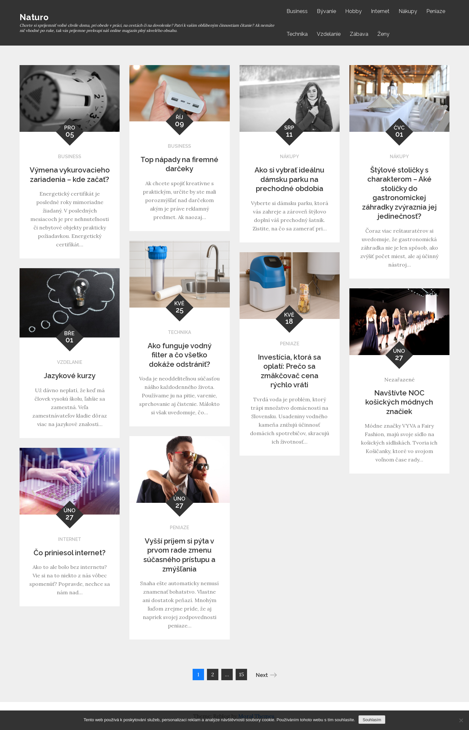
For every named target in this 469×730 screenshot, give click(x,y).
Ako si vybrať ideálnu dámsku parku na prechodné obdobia (289, 179)
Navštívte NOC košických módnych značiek (399, 402)
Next (266, 675)
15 (241, 674)
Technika (297, 34)
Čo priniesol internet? (70, 552)
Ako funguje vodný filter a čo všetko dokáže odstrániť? (180, 354)
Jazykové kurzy (69, 375)
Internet (380, 11)
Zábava (359, 34)
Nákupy (408, 11)
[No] (461, 720)
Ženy (383, 34)
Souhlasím (372, 720)
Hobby (353, 11)
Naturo (34, 17)
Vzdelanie (329, 34)
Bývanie (326, 11)
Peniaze (435, 11)
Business (297, 11)
